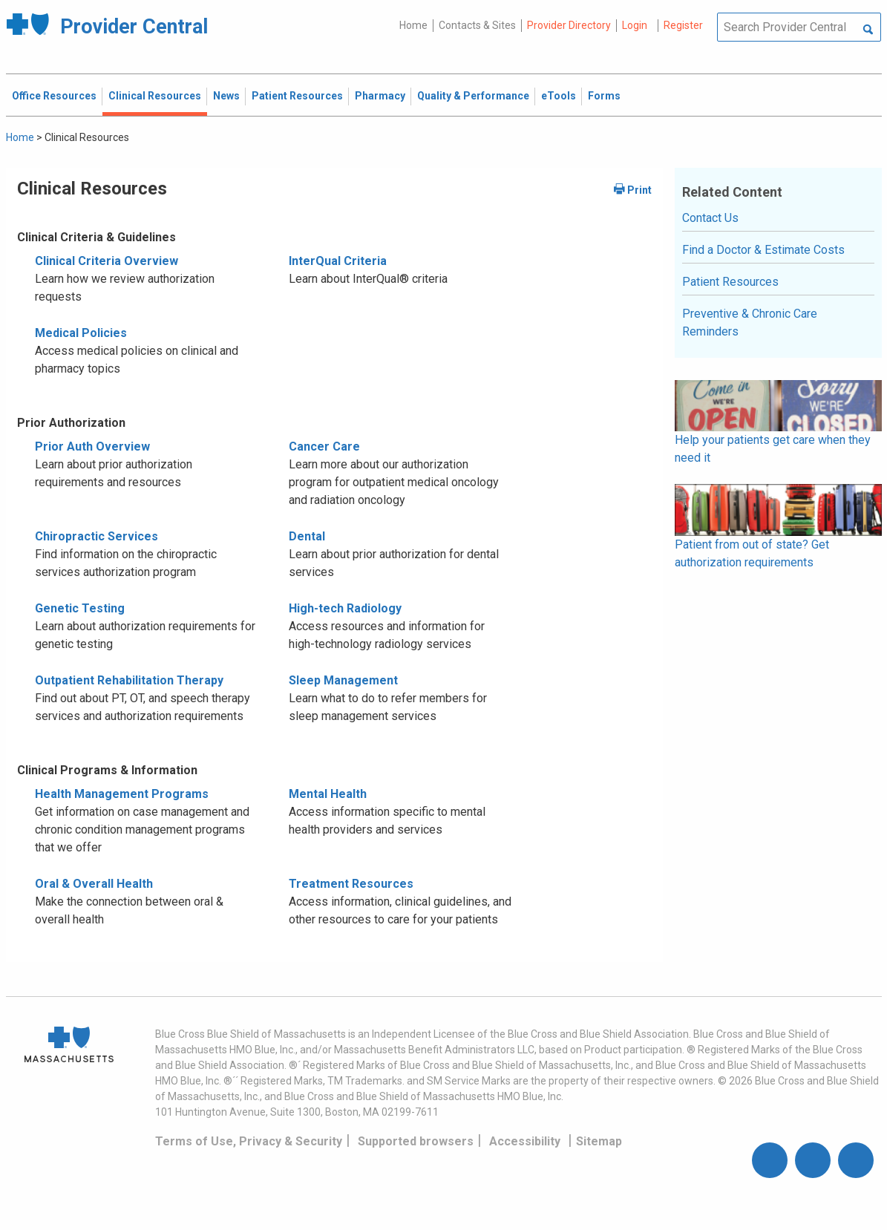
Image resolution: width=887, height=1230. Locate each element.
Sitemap (599, 1141)
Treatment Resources (351, 884)
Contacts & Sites (477, 25)
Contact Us (710, 218)
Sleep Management (343, 680)
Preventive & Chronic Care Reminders (749, 322)
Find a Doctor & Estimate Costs (763, 250)
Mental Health (328, 794)
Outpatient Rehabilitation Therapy (129, 680)
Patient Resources (730, 282)
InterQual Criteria (338, 261)
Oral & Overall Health (94, 884)
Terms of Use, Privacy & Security (248, 1141)
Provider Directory (569, 25)
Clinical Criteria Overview (106, 261)
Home (413, 25)
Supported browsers (416, 1141)
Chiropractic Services (96, 536)
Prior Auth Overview (92, 446)
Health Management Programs (122, 794)
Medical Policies (81, 333)
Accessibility (524, 1141)
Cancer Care (324, 446)
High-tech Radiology (345, 608)
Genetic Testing (80, 608)
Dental (307, 536)
